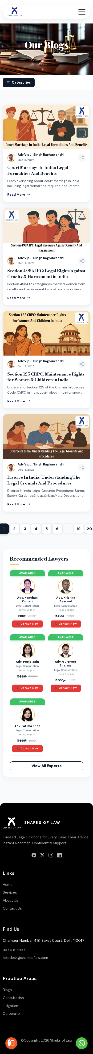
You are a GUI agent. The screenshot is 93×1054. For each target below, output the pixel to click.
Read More (18, 194)
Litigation (10, 1006)
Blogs (7, 990)
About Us (10, 900)
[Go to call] (11, 1043)
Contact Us (12, 908)
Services (10, 892)
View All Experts (47, 765)
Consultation (13, 998)
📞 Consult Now (27, 624)
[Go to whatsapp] (82, 1043)
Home (7, 884)
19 (79, 528)
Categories (19, 82)
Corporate (11, 1013)
